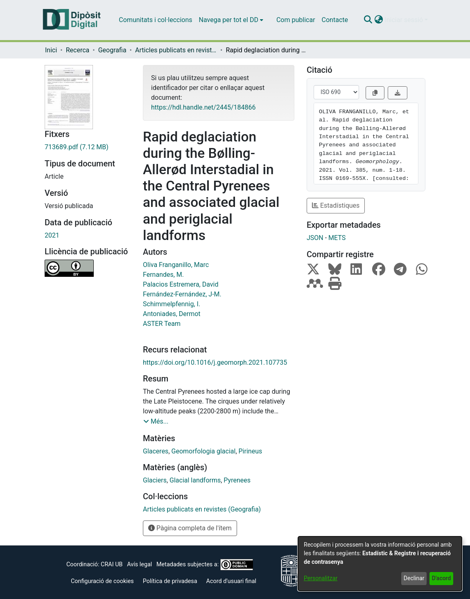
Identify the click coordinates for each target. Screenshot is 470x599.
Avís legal (139, 564)
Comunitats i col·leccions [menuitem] (155, 20)
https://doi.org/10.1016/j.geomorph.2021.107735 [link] (215, 362)
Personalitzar (320, 578)
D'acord (441, 578)
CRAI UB (111, 564)
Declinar (414, 578)
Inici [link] (51, 50)
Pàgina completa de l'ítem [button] (190, 528)
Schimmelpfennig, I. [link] (171, 304)
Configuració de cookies (102, 581)
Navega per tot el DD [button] (228, 20)
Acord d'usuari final (231, 581)
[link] (88, 147)
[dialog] (380, 563)
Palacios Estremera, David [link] (180, 284)
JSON (315, 238)
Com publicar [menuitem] (295, 20)
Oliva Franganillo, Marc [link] (176, 265)
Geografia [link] (112, 50)
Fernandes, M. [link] (163, 274)
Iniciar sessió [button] (404, 20)
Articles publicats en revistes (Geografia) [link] (176, 50)
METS (337, 238)
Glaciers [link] (155, 480)
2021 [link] (52, 235)
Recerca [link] (78, 50)
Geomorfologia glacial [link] (204, 451)
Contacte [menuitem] (335, 20)
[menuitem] (231, 20)
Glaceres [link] (155, 451)
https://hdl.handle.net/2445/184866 (203, 107)
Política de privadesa (170, 581)
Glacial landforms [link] (195, 480)
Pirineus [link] (250, 451)
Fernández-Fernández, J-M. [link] (182, 294)
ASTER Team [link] (162, 324)
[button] (368, 20)
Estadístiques (335, 205)
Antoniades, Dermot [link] (172, 314)
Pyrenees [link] (237, 480)
